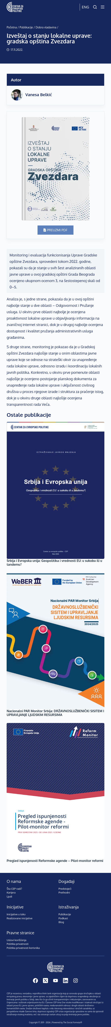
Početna (12, 27)
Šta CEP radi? (14, 888)
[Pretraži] (95, 7)
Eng (85, 7)
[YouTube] (55, 980)
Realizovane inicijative (19, 918)
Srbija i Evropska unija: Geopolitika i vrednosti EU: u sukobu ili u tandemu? (54, 562)
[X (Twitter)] (45, 980)
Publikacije (26, 27)
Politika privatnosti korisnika (23, 947)
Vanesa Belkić (38, 94)
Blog (61, 922)
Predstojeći (65, 888)
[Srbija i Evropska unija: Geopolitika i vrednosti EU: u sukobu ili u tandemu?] (55, 490)
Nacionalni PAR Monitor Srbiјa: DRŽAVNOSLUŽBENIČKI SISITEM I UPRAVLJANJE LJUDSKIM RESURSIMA (55, 713)
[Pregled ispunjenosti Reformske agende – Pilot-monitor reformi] (55, 791)
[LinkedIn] (65, 980)
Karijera (11, 892)
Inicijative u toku (16, 914)
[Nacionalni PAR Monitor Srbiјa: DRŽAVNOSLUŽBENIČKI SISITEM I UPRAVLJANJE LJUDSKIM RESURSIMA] (55, 640)
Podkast (63, 918)
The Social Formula (71, 1022)
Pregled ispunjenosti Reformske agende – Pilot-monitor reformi (55, 861)
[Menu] (102, 7)
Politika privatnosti (18, 943)
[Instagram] (75, 980)
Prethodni (64, 892)
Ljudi (9, 896)
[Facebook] (35, 980)
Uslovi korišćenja (16, 940)
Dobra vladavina (46, 27)
